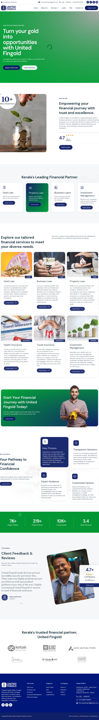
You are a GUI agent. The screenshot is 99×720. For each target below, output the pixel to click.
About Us (44, 8)
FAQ (70, 8)
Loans (64, 8)
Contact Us (79, 8)
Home (36, 8)
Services (55, 7)
